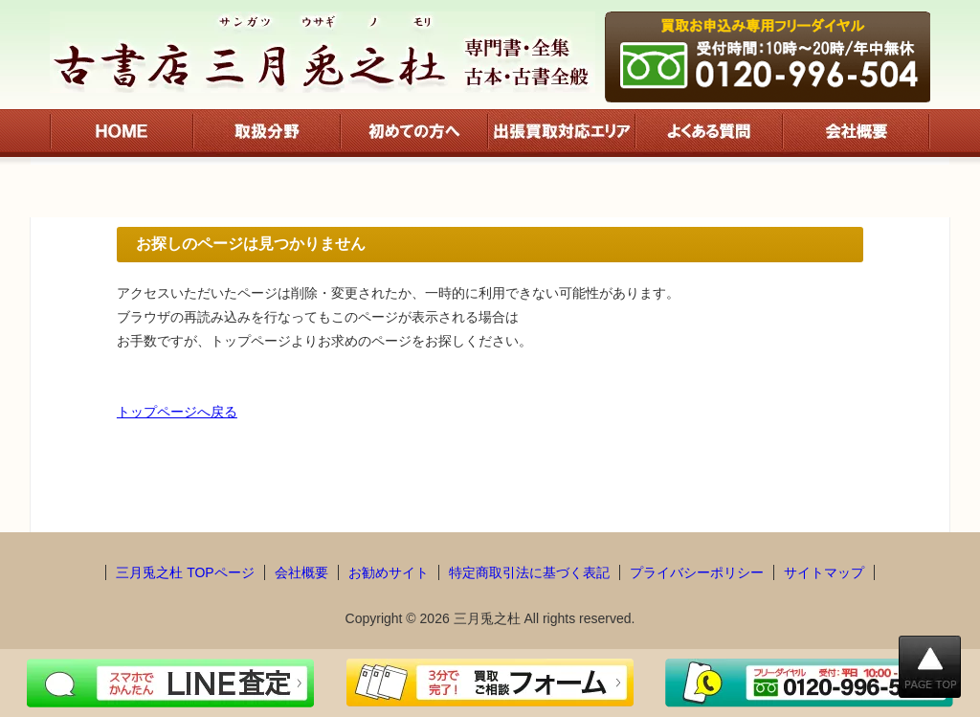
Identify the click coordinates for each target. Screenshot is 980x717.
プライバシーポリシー (697, 572)
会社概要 (301, 572)
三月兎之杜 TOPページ (185, 572)
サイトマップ (824, 572)
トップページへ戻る (177, 411)
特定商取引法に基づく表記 (529, 572)
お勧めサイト (388, 572)
